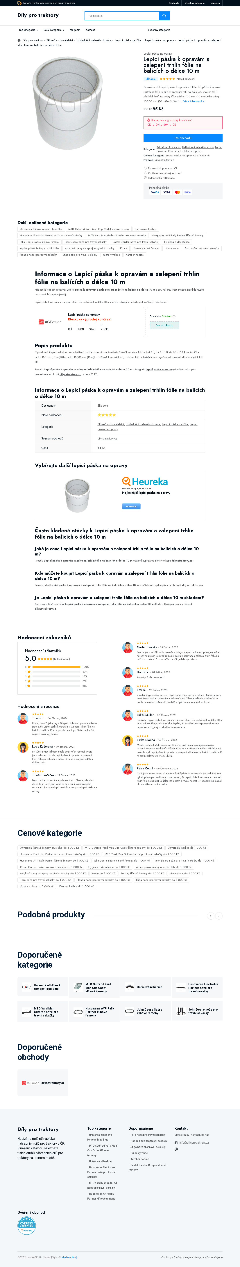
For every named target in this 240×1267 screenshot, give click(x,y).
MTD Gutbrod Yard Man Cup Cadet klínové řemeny (98, 229)
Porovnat (131, 506)
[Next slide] (219, 916)
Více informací (194, 101)
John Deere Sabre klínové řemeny (39, 242)
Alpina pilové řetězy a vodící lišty (39, 248)
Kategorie (188, 1257)
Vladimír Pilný (69, 1257)
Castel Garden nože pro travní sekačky (135, 242)
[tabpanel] (68, 101)
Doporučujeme (215, 1257)
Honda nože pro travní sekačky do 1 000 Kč (103, 880)
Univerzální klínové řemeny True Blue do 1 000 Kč (49, 848)
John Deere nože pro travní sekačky (86, 242)
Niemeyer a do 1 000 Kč (185, 873)
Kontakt (90, 29)
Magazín (215, 3)
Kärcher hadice (135, 255)
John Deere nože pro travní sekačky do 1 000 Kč (184, 861)
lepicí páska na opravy (160, 369)
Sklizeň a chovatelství (169, 147)
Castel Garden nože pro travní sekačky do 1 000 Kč (51, 867)
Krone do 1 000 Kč (103, 873)
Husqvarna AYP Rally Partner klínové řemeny (177, 235)
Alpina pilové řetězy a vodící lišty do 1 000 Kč (164, 867)
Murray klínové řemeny (146, 248)
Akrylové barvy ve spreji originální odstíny (89, 248)
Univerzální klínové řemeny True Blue (41, 229)
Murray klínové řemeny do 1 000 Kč (142, 873)
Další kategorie (53, 29)
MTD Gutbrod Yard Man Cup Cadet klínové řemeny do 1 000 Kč (123, 848)
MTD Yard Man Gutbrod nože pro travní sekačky (117, 235)
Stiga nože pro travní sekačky (80, 255)
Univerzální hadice (145, 229)
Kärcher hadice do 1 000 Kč (76, 886)
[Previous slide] (210, 916)
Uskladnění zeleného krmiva (198, 147)
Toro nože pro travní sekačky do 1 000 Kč (45, 880)
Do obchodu (183, 138)
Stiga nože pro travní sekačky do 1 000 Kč (161, 880)
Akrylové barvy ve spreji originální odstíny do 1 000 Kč (53, 873)
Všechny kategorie (195, 3)
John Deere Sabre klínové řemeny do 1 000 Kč (122, 861)
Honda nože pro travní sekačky (38, 255)
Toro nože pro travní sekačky (202, 248)
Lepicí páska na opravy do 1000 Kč (187, 155)
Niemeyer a (172, 248)
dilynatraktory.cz (164, 160)
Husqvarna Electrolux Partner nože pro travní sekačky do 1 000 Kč (59, 854)
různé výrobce (111, 255)
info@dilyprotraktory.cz (194, 1142)
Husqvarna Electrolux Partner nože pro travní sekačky (51, 235)
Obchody (174, 3)
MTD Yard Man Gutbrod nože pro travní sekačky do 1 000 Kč (142, 854)
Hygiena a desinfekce (177, 242)
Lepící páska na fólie (175, 424)
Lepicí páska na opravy (158, 53)
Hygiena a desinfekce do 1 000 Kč (109, 867)
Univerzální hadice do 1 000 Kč (187, 848)
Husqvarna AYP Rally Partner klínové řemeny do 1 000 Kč (54, 861)
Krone (123, 248)
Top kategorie (27, 29)
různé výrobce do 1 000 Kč (36, 886)
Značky (177, 1257)
